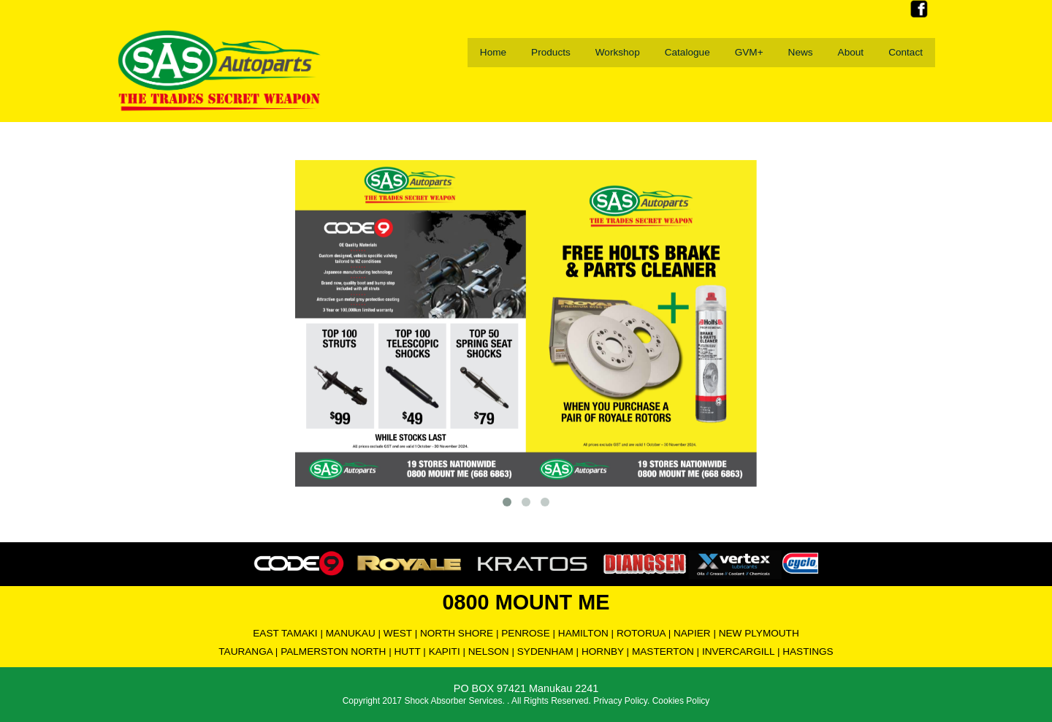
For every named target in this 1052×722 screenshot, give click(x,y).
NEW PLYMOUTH (759, 633)
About (851, 52)
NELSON (488, 651)
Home (493, 52)
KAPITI (444, 651)
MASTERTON (663, 651)
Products (551, 52)
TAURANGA (245, 651)
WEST (398, 633)
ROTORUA (641, 633)
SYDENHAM (545, 651)
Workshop (617, 52)
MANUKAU (351, 633)
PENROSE (525, 633)
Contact (905, 52)
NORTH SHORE (456, 633)
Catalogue (687, 52)
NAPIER (692, 633)
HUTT (407, 651)
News (800, 52)
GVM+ (749, 52)
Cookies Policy (681, 701)
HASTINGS (808, 651)
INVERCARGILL (738, 651)
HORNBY (603, 651)
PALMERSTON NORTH (333, 651)
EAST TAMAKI (285, 633)
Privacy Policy (620, 701)
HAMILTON (583, 633)
